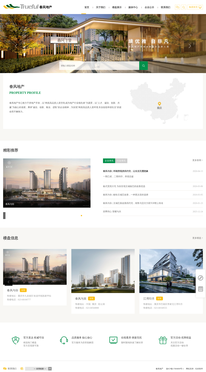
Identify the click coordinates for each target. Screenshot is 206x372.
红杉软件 (199, 369)
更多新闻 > (197, 160)
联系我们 (165, 7)
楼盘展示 (117, 7)
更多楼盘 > (197, 238)
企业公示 (149, 7)
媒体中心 (133, 7)
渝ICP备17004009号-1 (175, 369)
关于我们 (100, 7)
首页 (86, 7)
